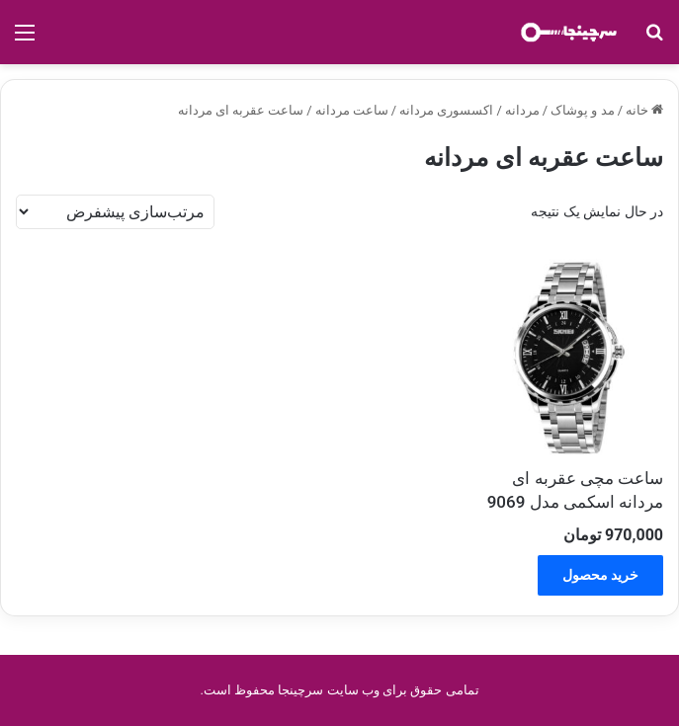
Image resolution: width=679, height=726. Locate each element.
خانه (637, 110)
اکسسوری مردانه (446, 110)
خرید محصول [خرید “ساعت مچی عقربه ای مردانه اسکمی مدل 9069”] (600, 575)
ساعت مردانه (351, 110)
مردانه (522, 110)
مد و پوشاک (582, 110)
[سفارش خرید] (115, 212)
